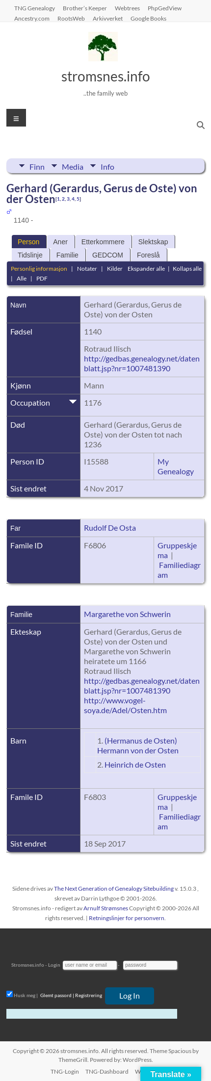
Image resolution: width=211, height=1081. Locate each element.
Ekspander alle (146, 268)
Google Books (148, 18)
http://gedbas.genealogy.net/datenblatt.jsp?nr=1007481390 (142, 363)
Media (72, 166)
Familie (67, 255)
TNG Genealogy (34, 7)
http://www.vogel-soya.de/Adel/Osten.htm (125, 705)
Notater (87, 268)
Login (54, 965)
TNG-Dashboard (107, 1071)
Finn (37, 166)
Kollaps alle (187, 268)
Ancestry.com (32, 18)
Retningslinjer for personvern (126, 918)
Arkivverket (108, 18)
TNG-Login (65, 1071)
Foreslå (148, 255)
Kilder (115, 268)
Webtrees (127, 7)
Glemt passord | (57, 995)
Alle (21, 278)
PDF (42, 278)
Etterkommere (103, 242)
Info (107, 166)
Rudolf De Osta (110, 527)
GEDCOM (107, 255)
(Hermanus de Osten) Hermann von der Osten (138, 745)
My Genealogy (176, 466)
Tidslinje (30, 255)
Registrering (88, 995)
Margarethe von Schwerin (127, 613)
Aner (60, 242)
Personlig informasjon (39, 268)
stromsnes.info (105, 76)
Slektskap (153, 242)
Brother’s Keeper (85, 7)
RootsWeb (71, 18)
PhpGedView (165, 7)
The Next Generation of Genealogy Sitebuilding (114, 888)
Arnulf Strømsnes (105, 908)
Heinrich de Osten (135, 764)
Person (28, 242)
